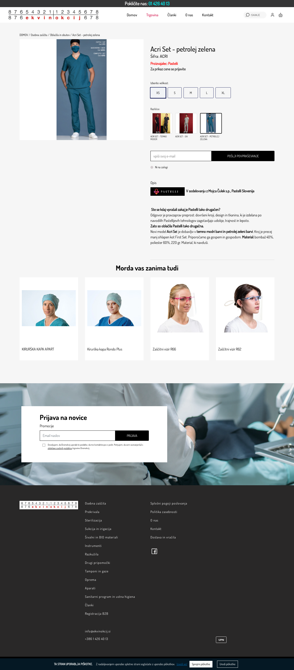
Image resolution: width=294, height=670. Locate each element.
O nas (189, 15)
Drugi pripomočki (97, 563)
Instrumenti (93, 546)
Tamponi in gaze (96, 571)
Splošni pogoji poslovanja (168, 503)
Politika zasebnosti (163, 512)
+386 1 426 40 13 (96, 639)
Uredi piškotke (227, 664)
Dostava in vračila (163, 537)
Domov (132, 15)
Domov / (25, 35)
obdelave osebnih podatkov (60, 448)
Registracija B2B (96, 613)
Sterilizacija (93, 520)
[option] (147, 3)
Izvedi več (182, 664)
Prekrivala (92, 512)
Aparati (90, 588)
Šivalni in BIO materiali (101, 537)
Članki (171, 15)
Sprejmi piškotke (201, 664)
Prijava (132, 436)
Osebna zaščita (95, 503)
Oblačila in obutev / (61, 35)
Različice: (155, 109)
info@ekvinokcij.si (98, 631)
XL (223, 93)
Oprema (90, 580)
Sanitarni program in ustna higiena (110, 596)
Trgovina (152, 15)
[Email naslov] (77, 435)
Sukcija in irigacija (98, 529)
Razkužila (92, 554)
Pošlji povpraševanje (243, 156)
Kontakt (207, 15)
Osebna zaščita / (40, 35)
